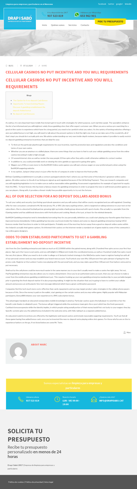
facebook (102, 4)
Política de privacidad (34, 482)
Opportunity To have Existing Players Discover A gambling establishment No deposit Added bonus (29, 107)
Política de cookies (16, 482)
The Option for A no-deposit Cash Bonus (30, 100)
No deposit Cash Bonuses (24, 114)
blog (11, 66)
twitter (111, 4)
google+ (119, 4)
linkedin (128, 4)
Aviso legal (48, 482)
